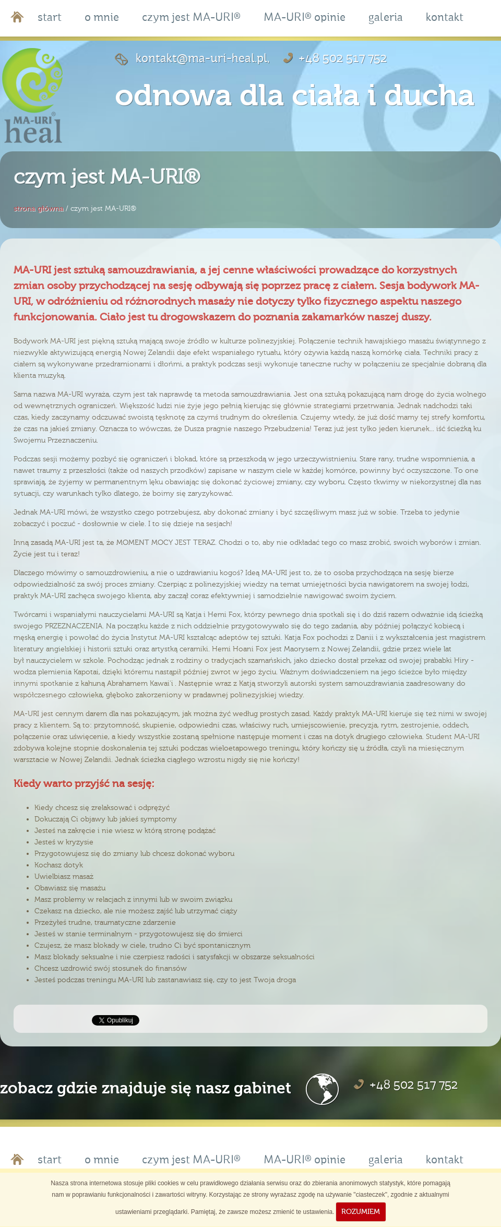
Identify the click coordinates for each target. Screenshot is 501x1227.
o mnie (102, 18)
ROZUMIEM (360, 1212)
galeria (385, 18)
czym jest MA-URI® (191, 18)
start (50, 18)
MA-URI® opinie (304, 18)
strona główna (39, 208)
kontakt (444, 18)
